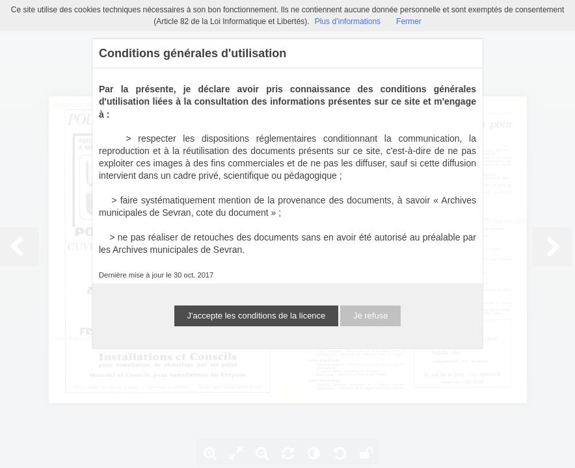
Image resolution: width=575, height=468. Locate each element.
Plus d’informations (348, 21)
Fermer (408, 21)
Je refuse (370, 315)
